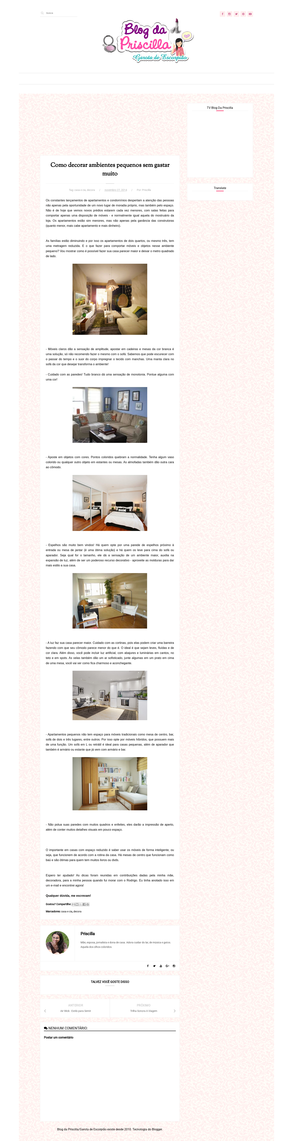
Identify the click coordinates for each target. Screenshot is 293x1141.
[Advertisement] (110, 129)
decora (91, 189)
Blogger (157, 1129)
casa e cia (80, 189)
